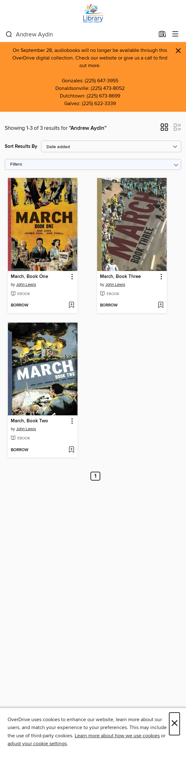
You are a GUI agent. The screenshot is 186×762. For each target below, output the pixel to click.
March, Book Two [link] (29, 421)
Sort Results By (21, 146)
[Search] (9, 34)
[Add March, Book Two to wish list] (71, 450)
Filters (16, 164)
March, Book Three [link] (120, 277)
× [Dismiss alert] (178, 51)
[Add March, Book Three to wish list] (160, 305)
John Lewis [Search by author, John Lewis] (26, 284)
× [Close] (174, 724)
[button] (164, 129)
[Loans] (162, 35)
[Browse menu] (175, 34)
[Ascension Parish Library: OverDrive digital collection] (93, 13)
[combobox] (80, 34)
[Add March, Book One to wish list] (71, 305)
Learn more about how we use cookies (117, 736)
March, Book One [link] (29, 277)
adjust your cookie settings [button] (37, 743)
